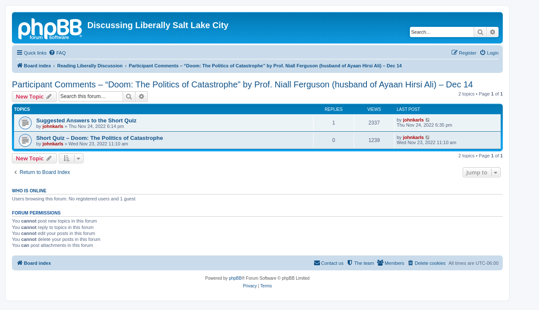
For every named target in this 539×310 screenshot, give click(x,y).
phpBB (235, 278)
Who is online (29, 190)
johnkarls (53, 126)
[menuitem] (57, 53)
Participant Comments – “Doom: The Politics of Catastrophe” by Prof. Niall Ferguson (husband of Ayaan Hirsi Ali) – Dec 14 (242, 84)
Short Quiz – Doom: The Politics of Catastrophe (99, 138)
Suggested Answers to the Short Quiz (86, 120)
